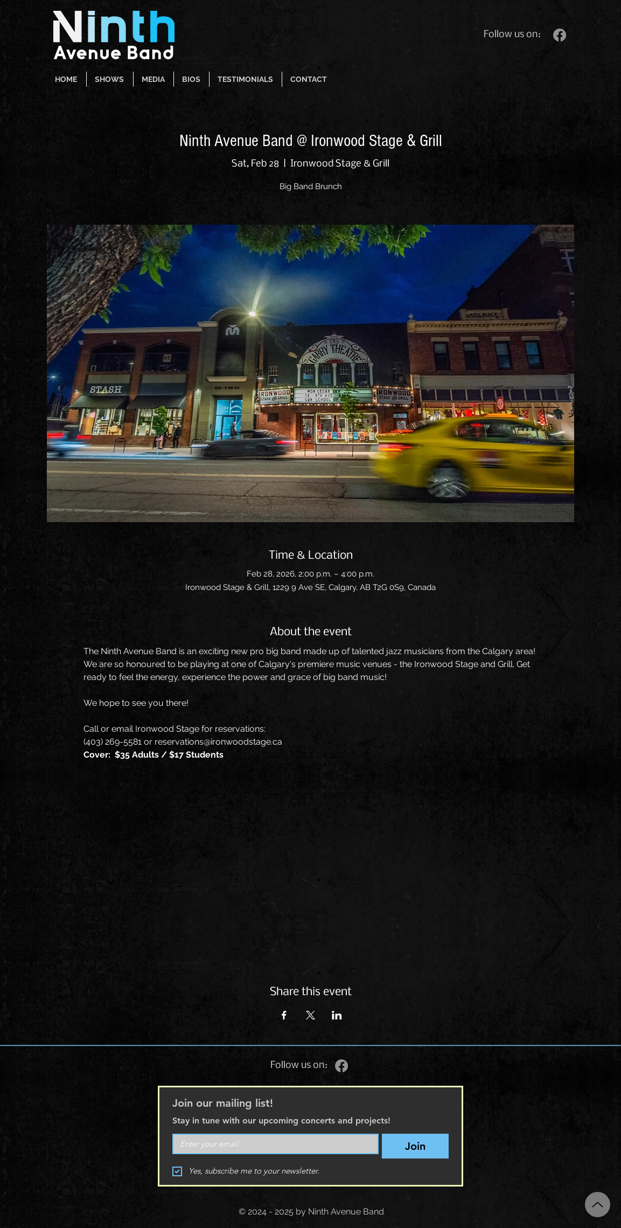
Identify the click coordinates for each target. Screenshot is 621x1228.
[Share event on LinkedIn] (337, 1015)
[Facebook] (559, 35)
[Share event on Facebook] (284, 1015)
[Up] (597, 1204)
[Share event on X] (310, 1015)
